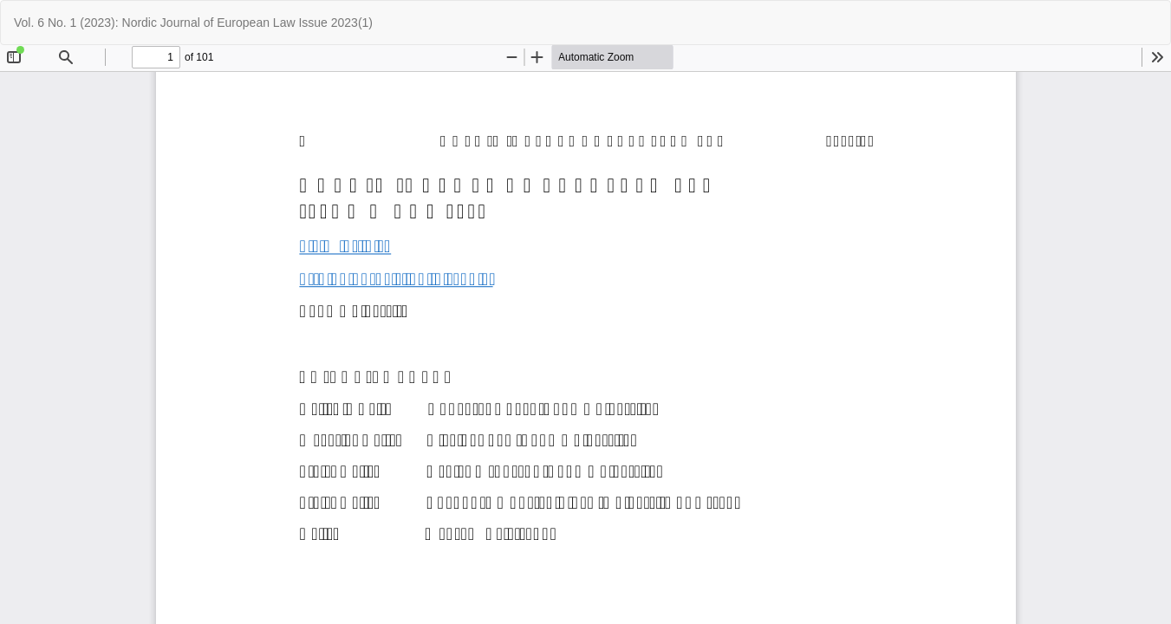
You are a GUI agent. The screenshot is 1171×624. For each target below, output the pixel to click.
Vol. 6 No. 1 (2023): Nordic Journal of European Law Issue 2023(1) (193, 22)
